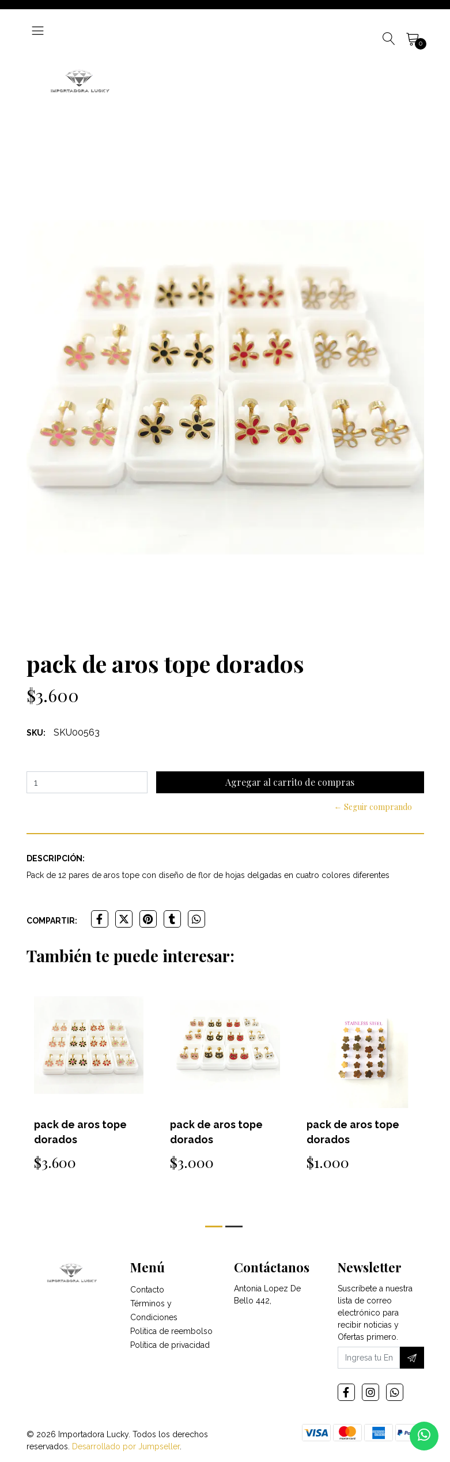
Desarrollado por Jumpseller (126, 1446)
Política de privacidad (170, 1345)
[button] (213, 1226)
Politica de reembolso (171, 1331)
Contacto (147, 1289)
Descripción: (56, 858)
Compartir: (52, 920)
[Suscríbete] (412, 1358)
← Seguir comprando (373, 806)
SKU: (36, 732)
